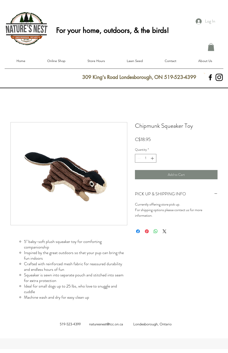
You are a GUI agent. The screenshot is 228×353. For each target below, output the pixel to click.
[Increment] (153, 158)
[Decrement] (138, 158)
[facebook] (210, 77)
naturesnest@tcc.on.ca (106, 324)
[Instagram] (219, 77)
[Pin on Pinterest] (147, 231)
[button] (211, 47)
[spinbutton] (145, 158)
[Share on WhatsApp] (155, 231)
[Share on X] (164, 231)
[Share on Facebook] (138, 231)
